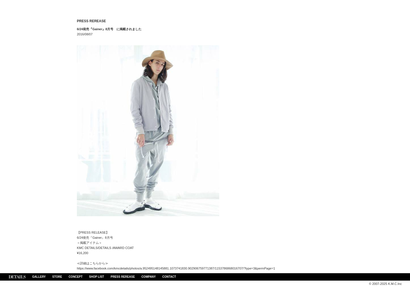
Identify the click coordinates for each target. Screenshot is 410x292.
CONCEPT (76, 276)
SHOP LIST (96, 276)
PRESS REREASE (123, 276)
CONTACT (169, 276)
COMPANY (149, 276)
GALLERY (39, 276)
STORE (57, 276)
